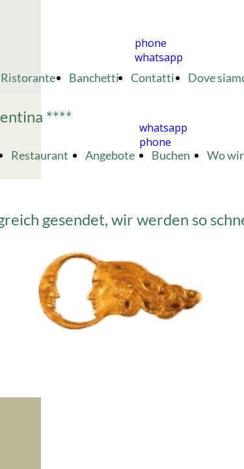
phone (151, 43)
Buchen (171, 155)
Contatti (153, 77)
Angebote (110, 155)
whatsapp (159, 57)
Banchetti (94, 77)
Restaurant (39, 155)
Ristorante (29, 77)
